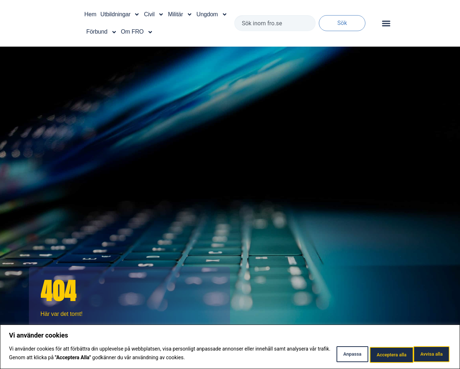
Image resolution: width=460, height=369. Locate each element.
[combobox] (275, 23)
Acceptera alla (424, 354)
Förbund (101, 32)
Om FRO (137, 32)
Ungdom (211, 14)
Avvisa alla (372, 354)
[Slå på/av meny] (386, 23)
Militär (180, 14)
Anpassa (326, 354)
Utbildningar (120, 14)
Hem (90, 14)
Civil (154, 14)
